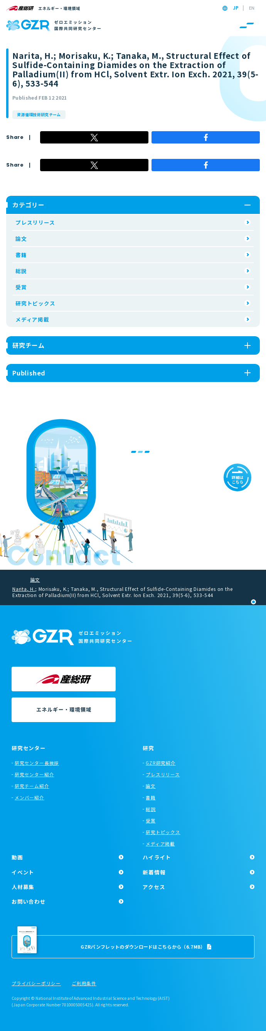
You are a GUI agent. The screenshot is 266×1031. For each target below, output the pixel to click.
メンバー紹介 (29, 797)
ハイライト (157, 857)
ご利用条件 (84, 983)
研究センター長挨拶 (37, 763)
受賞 (21, 287)
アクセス (154, 887)
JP (236, 8)
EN (251, 8)
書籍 (21, 255)
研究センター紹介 (34, 774)
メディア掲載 (32, 319)
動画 (17, 857)
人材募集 (23, 887)
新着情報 (154, 872)
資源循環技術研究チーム (39, 114)
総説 (21, 271)
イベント (23, 872)
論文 (21, 238)
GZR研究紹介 (161, 763)
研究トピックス (35, 303)
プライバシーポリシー (36, 983)
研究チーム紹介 (32, 786)
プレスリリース (35, 222)
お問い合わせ (29, 901)
